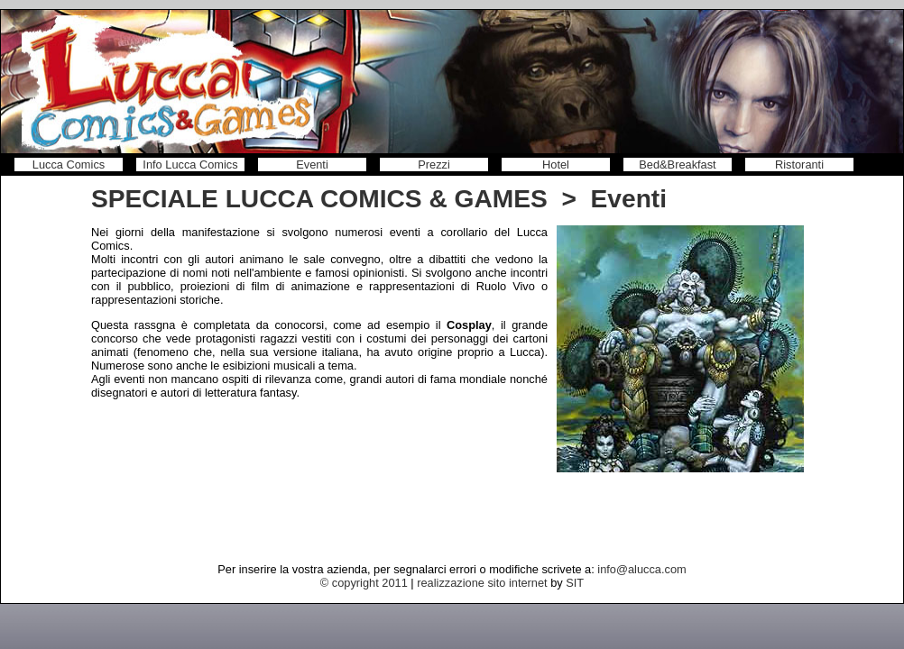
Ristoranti (799, 164)
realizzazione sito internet (482, 583)
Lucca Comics (68, 164)
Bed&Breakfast (677, 164)
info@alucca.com (641, 569)
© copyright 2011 (364, 583)
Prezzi (434, 164)
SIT (575, 583)
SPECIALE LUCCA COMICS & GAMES (319, 199)
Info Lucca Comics (190, 164)
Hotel (555, 164)
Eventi (312, 164)
